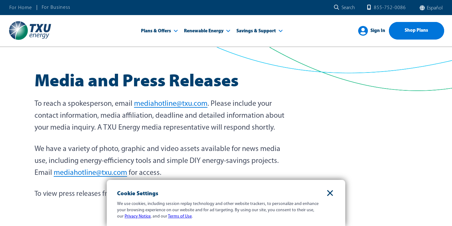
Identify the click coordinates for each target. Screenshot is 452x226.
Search (348, 7)
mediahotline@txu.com (170, 104)
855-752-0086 (390, 7)
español (434, 8)
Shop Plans (416, 30)
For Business (56, 7)
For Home (20, 7)
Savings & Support (256, 31)
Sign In (377, 31)
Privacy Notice (138, 216)
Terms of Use (180, 216)
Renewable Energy (203, 31)
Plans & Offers (156, 31)
